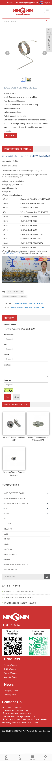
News (9, 684)
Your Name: (9, 335)
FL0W (6, 513)
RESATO (8, 529)
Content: (7, 365)
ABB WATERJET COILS (14, 493)
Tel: (5, 345)
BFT (6, 519)
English (44, 2)
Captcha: (7, 380)
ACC (6, 534)
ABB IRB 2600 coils (15, 292)
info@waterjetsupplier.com (26, 2)
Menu (32, 757)
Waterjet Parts (10, 677)
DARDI (7, 559)
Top (45, 757)
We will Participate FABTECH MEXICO (20, 603)
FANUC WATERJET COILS (15, 498)
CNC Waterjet (10, 669)
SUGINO (8, 549)
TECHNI (7, 524)
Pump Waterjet (10, 673)
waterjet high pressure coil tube (14, 296)
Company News (11, 690)
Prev (7, 53)
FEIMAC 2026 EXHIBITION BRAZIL (19, 597)
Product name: (10, 325)
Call (19, 757)
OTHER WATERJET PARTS (16, 564)
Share (6, 757)
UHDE (7, 539)
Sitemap (46, 731)
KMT (6, 508)
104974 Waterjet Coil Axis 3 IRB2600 (29, 303)
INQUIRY (11, 135)
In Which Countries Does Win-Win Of (19, 592)
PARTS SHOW (10, 570)
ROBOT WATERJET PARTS (16, 503)
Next (44, 53)
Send (7, 397)
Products (12, 659)
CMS (6, 544)
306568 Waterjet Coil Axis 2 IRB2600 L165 (27, 307)
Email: (6, 355)
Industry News (10, 694)
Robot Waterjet (10, 665)
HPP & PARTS (10, 554)
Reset (16, 397)
